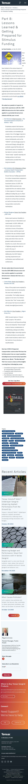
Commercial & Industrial (17, 438)
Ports (4, 436)
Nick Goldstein (8, 168)
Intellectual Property (18, 776)
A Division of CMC (7, 737)
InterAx (20, 452)
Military (11, 440)
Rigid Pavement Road (8, 433)
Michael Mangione (9, 212)
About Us (7, 777)
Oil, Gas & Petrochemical (14, 436)
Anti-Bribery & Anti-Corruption (13, 774)
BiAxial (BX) (10, 455)
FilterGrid (5, 460)
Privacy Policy (5, 769)
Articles (15, 7)
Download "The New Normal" (13, 383)
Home (2, 7)
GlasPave (12, 457)
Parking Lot (5, 445)
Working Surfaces (20, 440)
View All (13, 615)
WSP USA (7, 214)
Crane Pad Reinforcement (9, 452)
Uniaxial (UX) (19, 455)
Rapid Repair (20, 457)
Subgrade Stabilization (16, 445)
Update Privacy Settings (17, 777)
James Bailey (7, 281)
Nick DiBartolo (8, 311)
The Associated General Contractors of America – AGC (14, 120)
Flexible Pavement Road (8, 431)
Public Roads (19, 433)
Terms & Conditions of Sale (13, 773)
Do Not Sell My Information (17, 769)
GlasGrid (5, 457)
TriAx (4, 455)
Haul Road (5, 443)
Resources (8, 7)
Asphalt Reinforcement (8, 448)
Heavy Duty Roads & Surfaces (10, 450)
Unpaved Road (13, 443)
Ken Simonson (8, 119)
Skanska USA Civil (9, 283)
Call (5, 722)
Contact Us (18, 722)
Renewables (6, 438)
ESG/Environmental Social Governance (13, 772)
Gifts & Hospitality (7, 776)
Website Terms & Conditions (13, 770)
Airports (5, 440)
